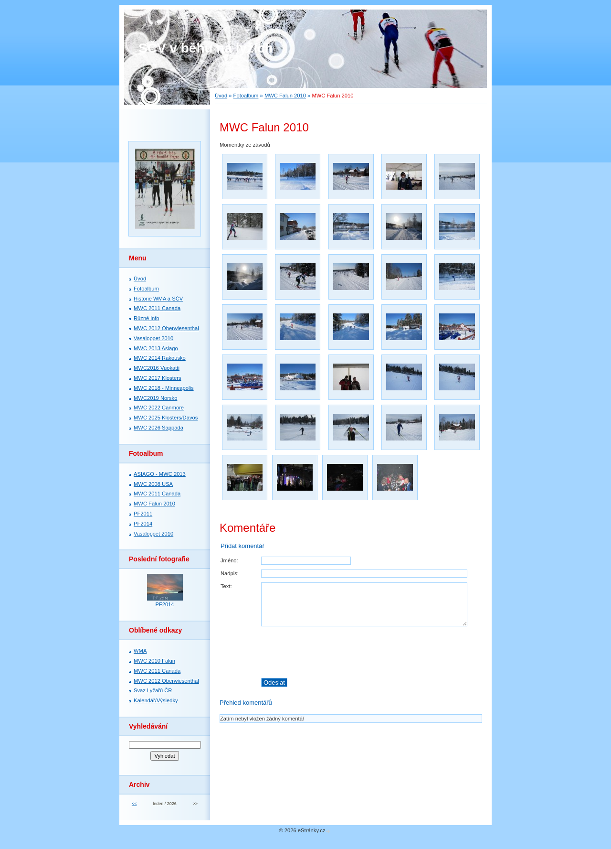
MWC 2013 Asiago (156, 348)
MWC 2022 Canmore (159, 407)
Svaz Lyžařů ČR (153, 690)
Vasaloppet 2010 (153, 338)
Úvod (221, 95)
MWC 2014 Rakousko (160, 358)
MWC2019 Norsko (155, 398)
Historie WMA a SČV (158, 298)
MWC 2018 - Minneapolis (164, 388)
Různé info (146, 318)
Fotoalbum (246, 95)
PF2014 (143, 524)
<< (134, 803)
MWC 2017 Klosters (157, 378)
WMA (140, 651)
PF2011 (143, 513)
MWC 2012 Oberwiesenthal (166, 328)
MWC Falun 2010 (285, 95)
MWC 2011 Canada (157, 308)
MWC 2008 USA (153, 484)
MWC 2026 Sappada (158, 427)
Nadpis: (230, 573)
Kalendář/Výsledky (156, 700)
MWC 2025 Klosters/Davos (166, 417)
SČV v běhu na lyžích (205, 48)
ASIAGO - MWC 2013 (160, 474)
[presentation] (371, 652)
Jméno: (229, 560)
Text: (226, 586)
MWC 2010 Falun (154, 661)
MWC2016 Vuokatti (156, 368)
